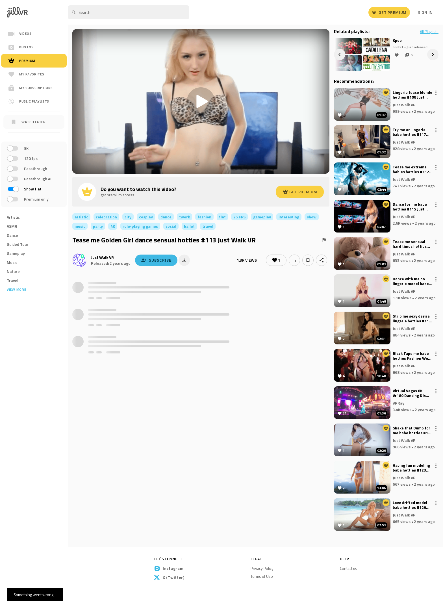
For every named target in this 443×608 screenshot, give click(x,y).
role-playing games (140, 226)
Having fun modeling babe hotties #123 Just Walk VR (411, 468)
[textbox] (128, 12)
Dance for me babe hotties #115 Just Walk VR (410, 207)
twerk (184, 217)
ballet (189, 226)
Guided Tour (18, 244)
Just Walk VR (102, 257)
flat (222, 217)
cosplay (146, 217)
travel (207, 226)
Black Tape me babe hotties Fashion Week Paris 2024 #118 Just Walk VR (412, 356)
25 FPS (239, 217)
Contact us (348, 568)
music (80, 226)
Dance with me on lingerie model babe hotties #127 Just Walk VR (411, 281)
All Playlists (429, 32)
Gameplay (16, 253)
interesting (289, 217)
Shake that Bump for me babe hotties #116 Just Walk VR (413, 430)
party (98, 226)
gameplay (262, 217)
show (311, 217)
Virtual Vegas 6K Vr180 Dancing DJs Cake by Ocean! (409, 393)
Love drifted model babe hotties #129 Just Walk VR (410, 505)
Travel (12, 280)
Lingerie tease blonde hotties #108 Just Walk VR (412, 95)
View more (16, 289)
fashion (204, 217)
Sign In (425, 12)
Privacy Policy (262, 568)
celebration (106, 217)
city (128, 217)
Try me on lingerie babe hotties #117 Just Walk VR (409, 132)
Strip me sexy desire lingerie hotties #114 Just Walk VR (412, 318)
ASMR (12, 226)
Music (12, 262)
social (171, 226)
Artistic (13, 217)
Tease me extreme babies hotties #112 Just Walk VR (411, 169)
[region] (34, 175)
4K (112, 226)
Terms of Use (262, 576)
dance (165, 217)
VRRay (398, 403)
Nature (13, 271)
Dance (12, 235)
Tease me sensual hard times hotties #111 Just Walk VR (410, 244)
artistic (81, 217)
